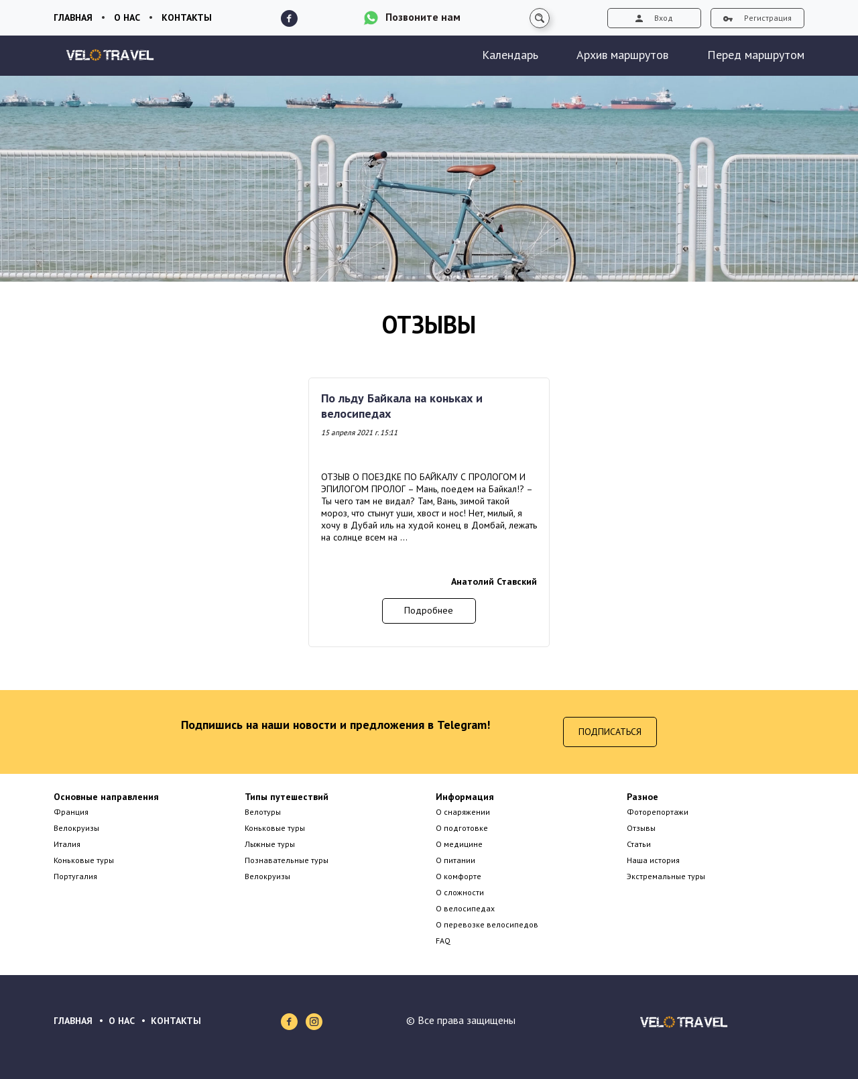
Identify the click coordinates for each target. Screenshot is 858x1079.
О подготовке (462, 828)
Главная (73, 17)
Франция (71, 812)
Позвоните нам (423, 16)
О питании (455, 860)
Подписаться (609, 732)
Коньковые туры (84, 860)
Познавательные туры (286, 860)
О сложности (460, 892)
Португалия (75, 876)
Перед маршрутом (755, 54)
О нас (127, 17)
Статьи (639, 844)
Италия (67, 844)
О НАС (122, 1021)
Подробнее (428, 610)
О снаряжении (463, 812)
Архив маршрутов (622, 54)
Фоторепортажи (657, 812)
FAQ (443, 940)
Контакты (187, 17)
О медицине (459, 844)
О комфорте (458, 876)
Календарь (510, 54)
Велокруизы (76, 828)
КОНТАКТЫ (176, 1021)
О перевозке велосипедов (487, 924)
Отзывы (641, 828)
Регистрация (757, 18)
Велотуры (263, 812)
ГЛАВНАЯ (73, 1021)
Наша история (653, 860)
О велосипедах (465, 908)
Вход (654, 18)
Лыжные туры (270, 844)
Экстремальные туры (666, 876)
